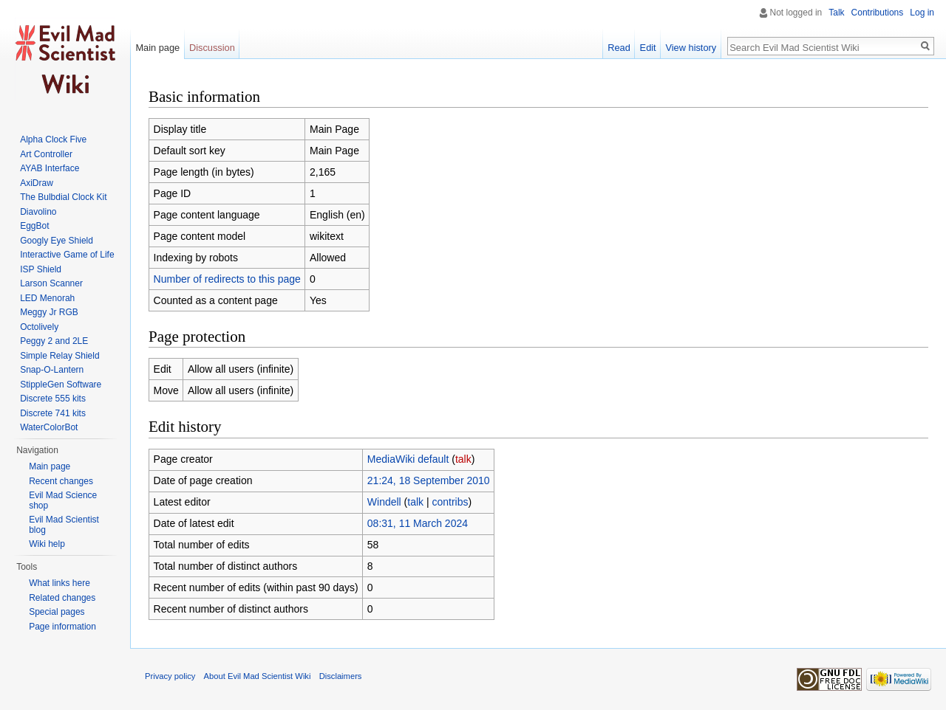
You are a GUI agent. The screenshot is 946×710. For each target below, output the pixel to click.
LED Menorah (47, 298)
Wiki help (47, 544)
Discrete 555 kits (53, 398)
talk (463, 459)
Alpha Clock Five (53, 139)
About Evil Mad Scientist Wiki (257, 676)
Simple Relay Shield (59, 356)
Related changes (62, 598)
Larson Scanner (51, 283)
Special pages (56, 612)
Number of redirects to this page (227, 279)
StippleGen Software (60, 384)
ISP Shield (40, 269)
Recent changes (61, 481)
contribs (450, 502)
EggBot (34, 226)
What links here (59, 583)
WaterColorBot (49, 427)
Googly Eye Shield (56, 240)
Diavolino (38, 212)
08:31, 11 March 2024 (417, 523)
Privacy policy (170, 676)
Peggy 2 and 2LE (54, 341)
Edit (648, 47)
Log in (922, 12)
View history (690, 47)
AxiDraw (36, 183)
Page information (62, 626)
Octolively (39, 327)
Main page (157, 47)
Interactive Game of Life (67, 254)
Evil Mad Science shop (63, 500)
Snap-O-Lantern (52, 370)
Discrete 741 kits (53, 413)
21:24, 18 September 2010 (428, 480)
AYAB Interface (49, 168)
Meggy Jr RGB (49, 312)
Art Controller (46, 154)
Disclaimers (340, 676)
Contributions (877, 12)
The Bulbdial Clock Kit (63, 197)
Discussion (212, 47)
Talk (836, 12)
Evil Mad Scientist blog (64, 524)
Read (619, 47)
